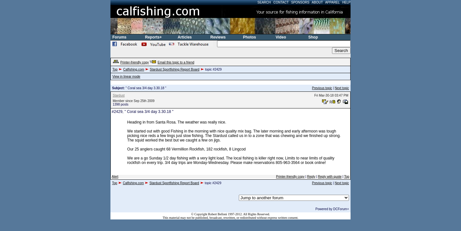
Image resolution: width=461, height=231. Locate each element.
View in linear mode (126, 76)
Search (264, 2)
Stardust (119, 95)
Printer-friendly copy (134, 62)
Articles (185, 37)
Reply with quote (330, 176)
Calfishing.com (133, 69)
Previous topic (322, 88)
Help (346, 2)
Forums (119, 37)
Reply (311, 176)
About (317, 2)
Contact (280, 2)
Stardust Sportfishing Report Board (174, 69)
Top (114, 69)
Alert (115, 176)
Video (281, 37)
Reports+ (153, 37)
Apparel (332, 2)
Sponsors (300, 2)
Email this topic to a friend (176, 62)
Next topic (342, 88)
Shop (313, 37)
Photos (249, 37)
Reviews (218, 37)
